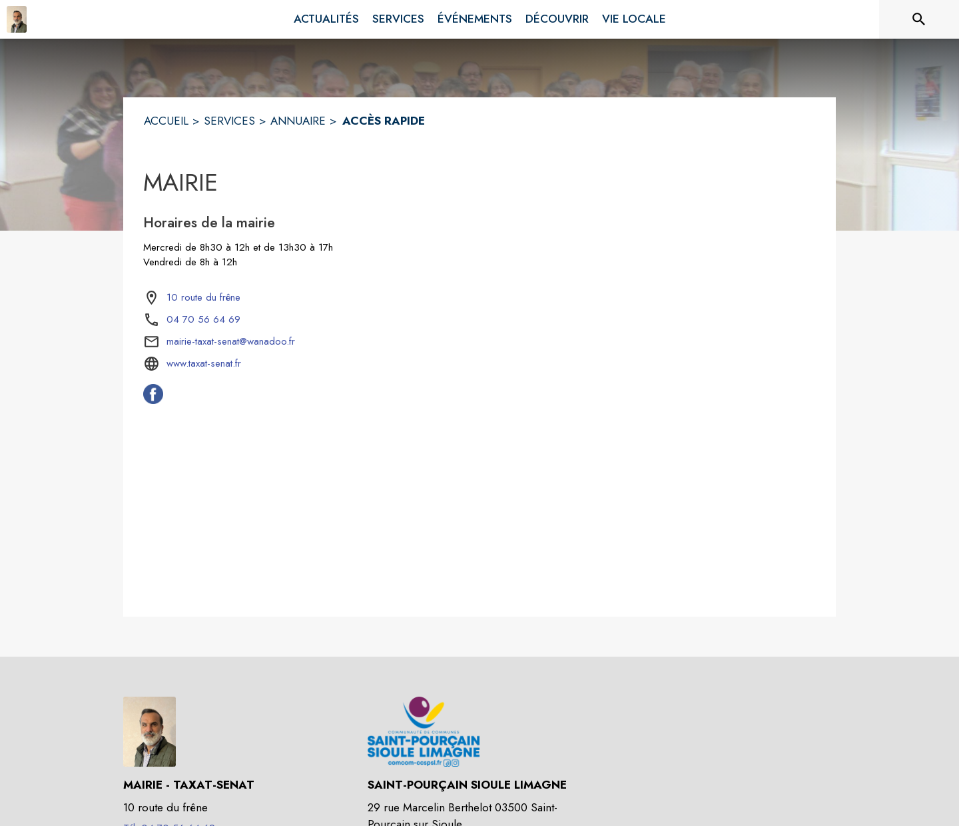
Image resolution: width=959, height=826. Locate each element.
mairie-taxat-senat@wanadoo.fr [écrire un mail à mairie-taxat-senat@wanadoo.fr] (230, 341)
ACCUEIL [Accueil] (166, 121)
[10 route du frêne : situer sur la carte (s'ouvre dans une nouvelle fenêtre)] (203, 298)
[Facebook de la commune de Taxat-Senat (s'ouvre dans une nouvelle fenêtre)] (153, 400)
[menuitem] (326, 19)
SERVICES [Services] (229, 121)
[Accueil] (17, 19)
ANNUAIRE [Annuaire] (298, 121)
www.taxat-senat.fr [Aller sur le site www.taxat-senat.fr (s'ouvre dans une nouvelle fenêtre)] (203, 363)
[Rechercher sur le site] (919, 19)
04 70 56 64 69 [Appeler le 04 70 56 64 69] (203, 319)
